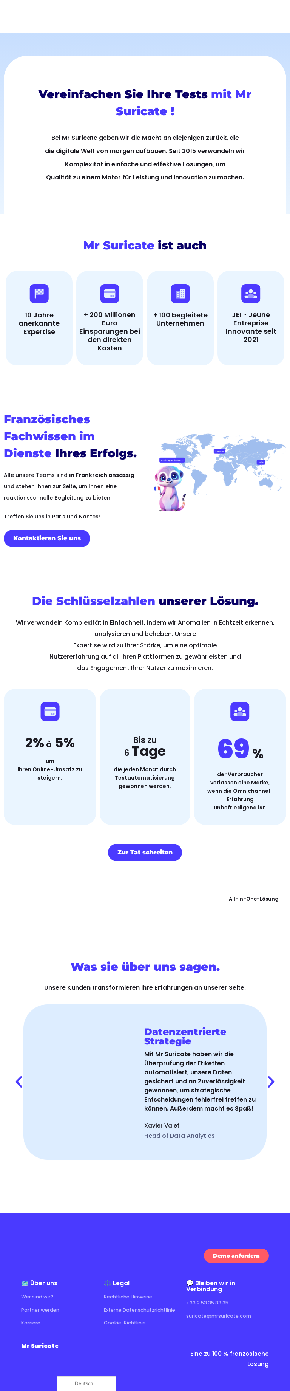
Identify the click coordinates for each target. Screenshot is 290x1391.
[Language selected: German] (86, 1383)
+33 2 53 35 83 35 (210, 1302)
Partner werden (42, 1309)
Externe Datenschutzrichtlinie (143, 1309)
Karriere (32, 1322)
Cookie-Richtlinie (127, 1322)
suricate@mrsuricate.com (222, 1315)
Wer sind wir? (39, 1296)
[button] (18, 1081)
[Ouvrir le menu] (277, 16)
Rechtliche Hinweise (131, 1296)
